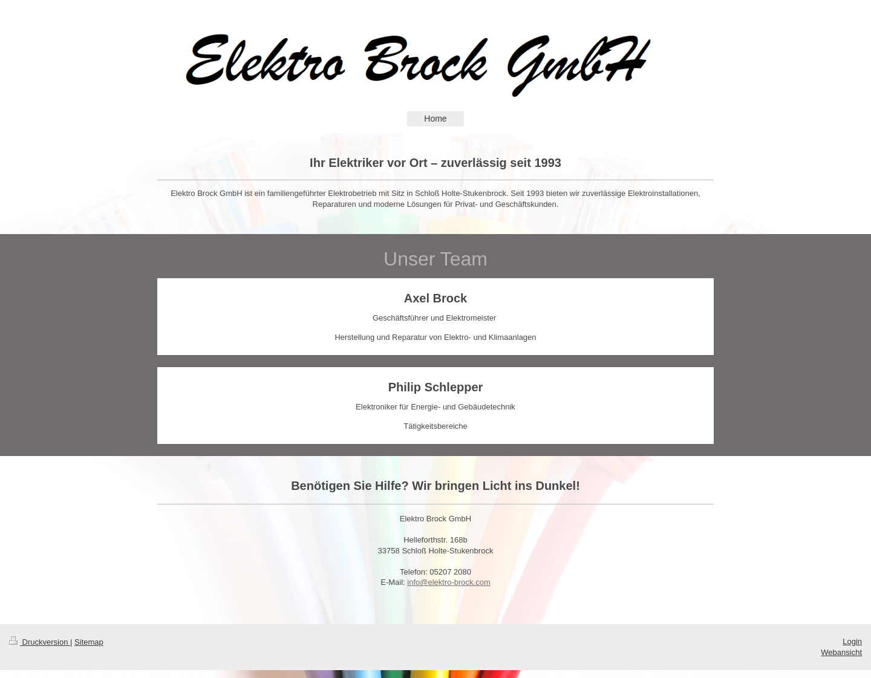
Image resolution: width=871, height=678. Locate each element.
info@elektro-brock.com (448, 582)
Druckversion (39, 642)
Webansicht (841, 652)
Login (852, 641)
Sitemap (88, 642)
